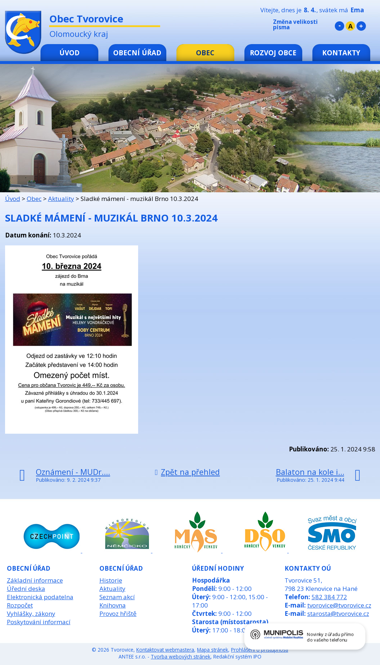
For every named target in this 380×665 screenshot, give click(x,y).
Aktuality (61, 198)
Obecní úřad (137, 52)
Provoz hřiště (118, 613)
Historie (110, 580)
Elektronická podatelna (40, 597)
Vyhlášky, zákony (31, 613)
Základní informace (35, 580)
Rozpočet (20, 605)
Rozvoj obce (273, 52)
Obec (205, 52)
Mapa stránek (212, 649)
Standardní (350, 26)
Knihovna (112, 605)
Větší (361, 26)
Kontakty (341, 52)
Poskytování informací (39, 622)
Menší (339, 26)
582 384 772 (329, 597)
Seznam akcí (117, 597)
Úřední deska (26, 588)
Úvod (69, 52)
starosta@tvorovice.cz (338, 613)
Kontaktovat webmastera (165, 649)
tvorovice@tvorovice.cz (339, 605)
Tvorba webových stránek (180, 656)
